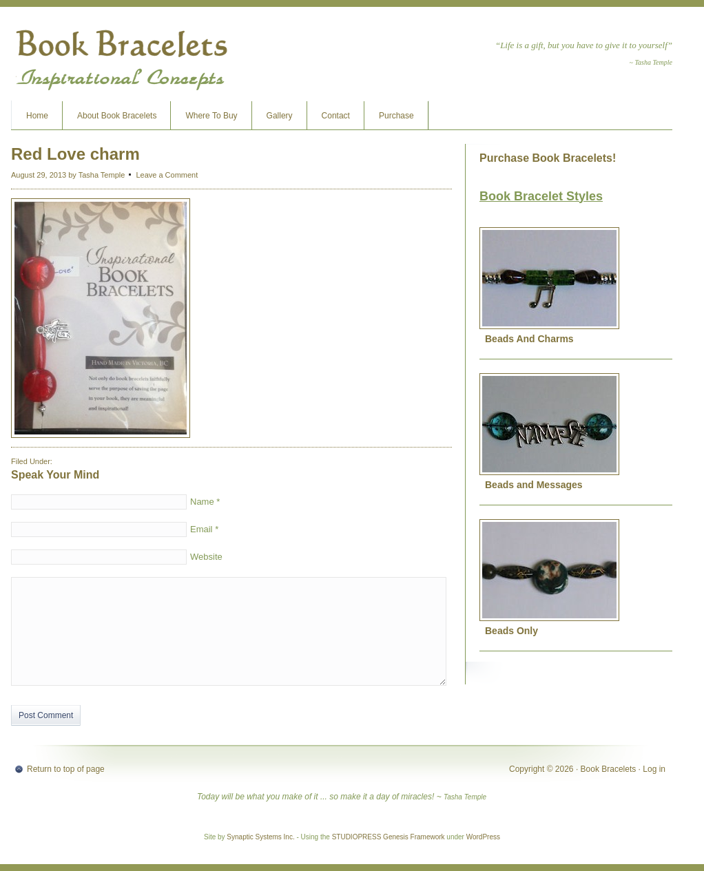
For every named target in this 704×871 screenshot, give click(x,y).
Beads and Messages (534, 484)
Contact (336, 115)
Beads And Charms (529, 338)
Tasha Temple (102, 175)
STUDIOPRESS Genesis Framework (388, 837)
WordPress (483, 837)
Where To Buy (211, 115)
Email (201, 529)
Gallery (280, 115)
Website (206, 557)
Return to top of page (66, 769)
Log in (654, 769)
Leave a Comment (167, 175)
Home (37, 115)
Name (202, 501)
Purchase (396, 115)
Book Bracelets (121, 59)
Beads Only (511, 630)
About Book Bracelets (116, 115)
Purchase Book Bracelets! (547, 158)
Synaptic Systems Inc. (260, 837)
